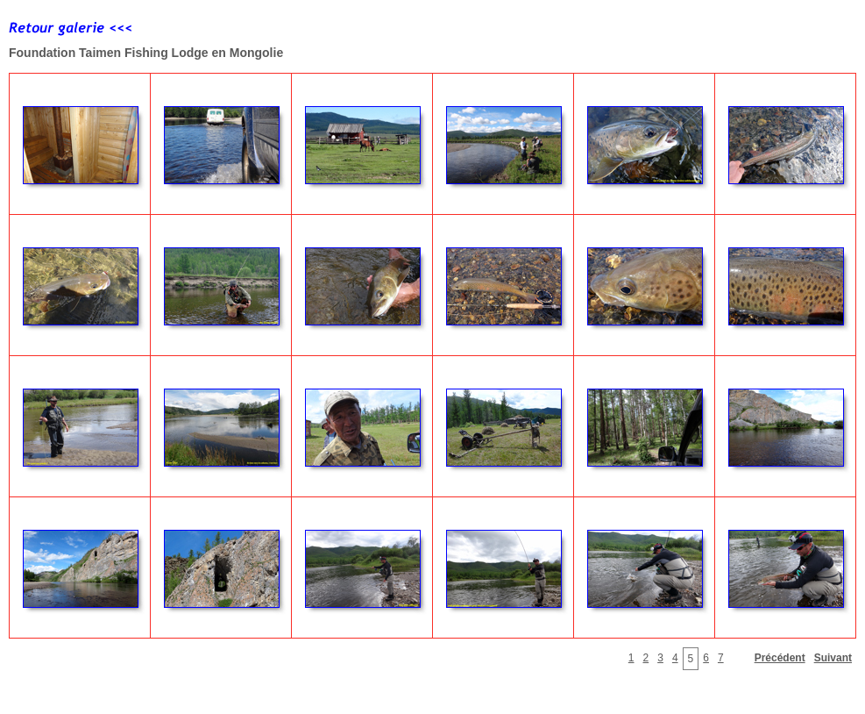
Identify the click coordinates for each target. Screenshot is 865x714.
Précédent (780, 658)
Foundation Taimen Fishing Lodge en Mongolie (146, 53)
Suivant (833, 658)
